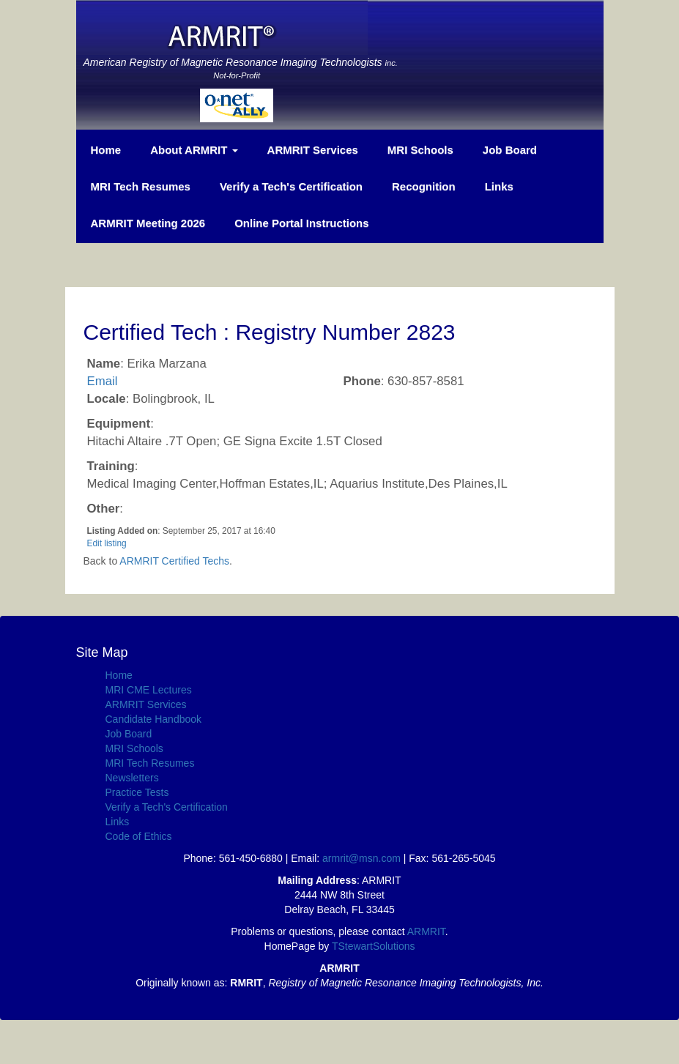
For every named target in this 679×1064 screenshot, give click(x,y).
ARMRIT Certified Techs (174, 561)
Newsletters (132, 778)
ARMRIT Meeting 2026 (148, 223)
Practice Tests (137, 792)
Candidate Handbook (153, 719)
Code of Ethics (138, 836)
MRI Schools (420, 150)
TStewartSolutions (373, 946)
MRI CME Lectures (148, 690)
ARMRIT (426, 931)
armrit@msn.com (361, 858)
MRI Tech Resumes (140, 186)
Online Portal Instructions (301, 223)
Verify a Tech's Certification (291, 186)
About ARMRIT (193, 150)
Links (499, 186)
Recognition (424, 186)
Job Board (510, 150)
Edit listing (107, 543)
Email (102, 381)
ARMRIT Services (312, 150)
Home (106, 150)
